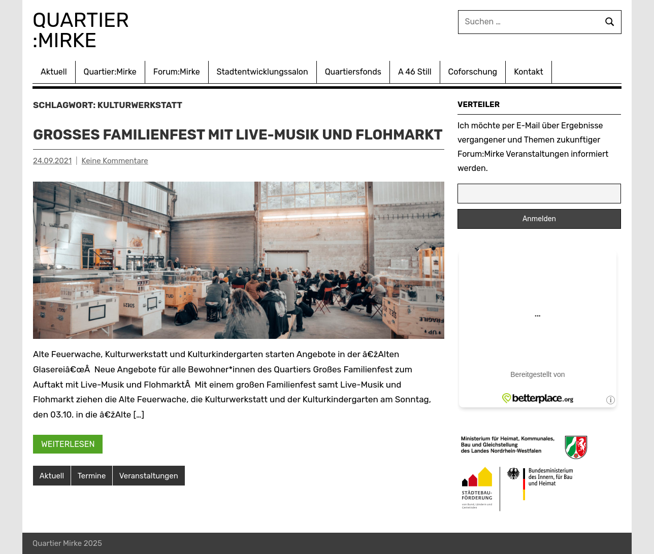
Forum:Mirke (176, 72)
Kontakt (528, 72)
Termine (92, 495)
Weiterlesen (68, 463)
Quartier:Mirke (110, 72)
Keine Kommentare (115, 180)
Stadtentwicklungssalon (262, 72)
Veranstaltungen (148, 495)
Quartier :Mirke (83, 30)
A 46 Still (415, 72)
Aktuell (54, 72)
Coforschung (473, 72)
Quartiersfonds (353, 72)
